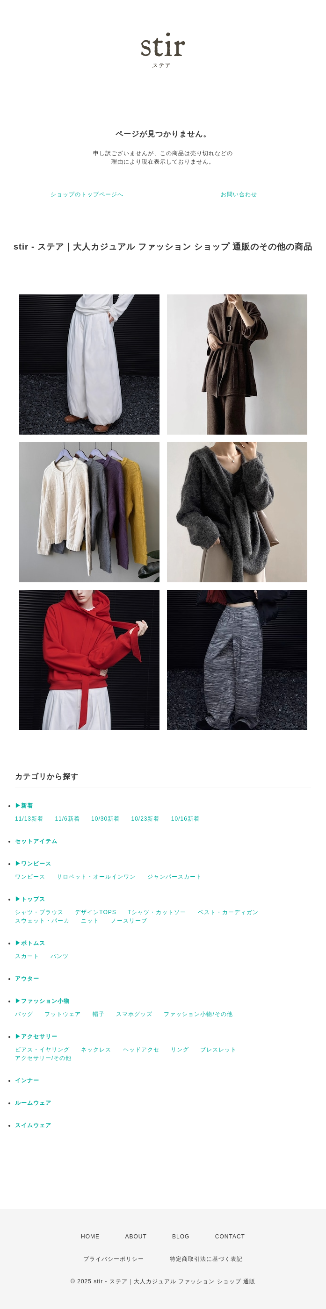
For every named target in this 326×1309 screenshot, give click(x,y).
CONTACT (230, 1236)
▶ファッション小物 (42, 1001)
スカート (27, 956)
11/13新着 (29, 818)
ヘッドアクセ (141, 1049)
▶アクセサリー (36, 1036)
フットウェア (62, 1014)
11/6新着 (67, 818)
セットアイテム (36, 841)
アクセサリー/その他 (43, 1058)
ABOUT (135, 1236)
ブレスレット (218, 1049)
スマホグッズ (134, 1014)
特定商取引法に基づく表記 (206, 1259)
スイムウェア (33, 1125)
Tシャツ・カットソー (157, 912)
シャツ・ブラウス (39, 912)
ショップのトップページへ (87, 194)
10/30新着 (105, 818)
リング (180, 1049)
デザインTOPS (95, 912)
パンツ (60, 956)
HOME (90, 1236)
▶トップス (30, 899)
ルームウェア (33, 1103)
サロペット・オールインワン (96, 876)
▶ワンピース (33, 863)
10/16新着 (185, 818)
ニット (90, 920)
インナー (27, 1080)
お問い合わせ (239, 194)
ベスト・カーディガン (228, 912)
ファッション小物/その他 (198, 1014)
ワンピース (30, 876)
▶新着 (24, 805)
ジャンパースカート (174, 876)
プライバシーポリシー (113, 1259)
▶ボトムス (30, 943)
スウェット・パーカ (42, 920)
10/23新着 (145, 818)
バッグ (24, 1014)
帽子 (99, 1014)
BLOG (180, 1236)
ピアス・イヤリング (42, 1049)
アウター (27, 978)
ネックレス (96, 1049)
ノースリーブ (129, 920)
